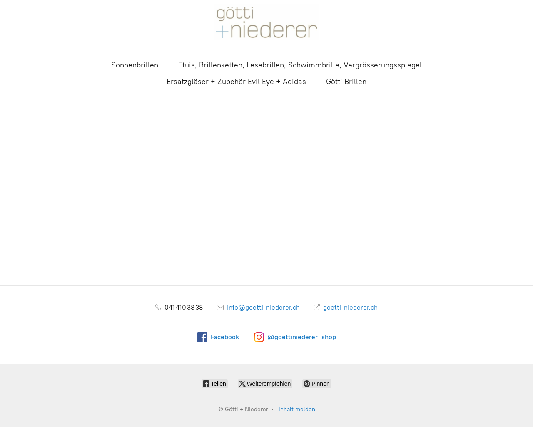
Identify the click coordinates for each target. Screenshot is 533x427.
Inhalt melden (297, 409)
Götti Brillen (346, 81)
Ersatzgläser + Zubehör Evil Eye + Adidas (236, 81)
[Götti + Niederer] (266, 22)
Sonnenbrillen (134, 65)
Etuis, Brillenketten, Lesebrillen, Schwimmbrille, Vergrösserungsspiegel (300, 65)
